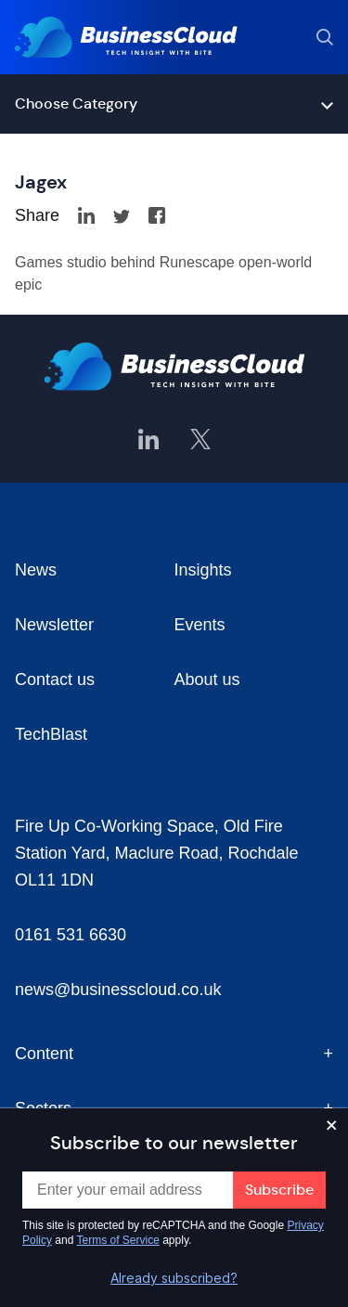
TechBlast (51, 734)
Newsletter (54, 624)
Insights (203, 570)
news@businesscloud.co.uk (118, 989)
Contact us (55, 679)
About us (207, 679)
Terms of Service (118, 1240)
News (36, 570)
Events (200, 624)
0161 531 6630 (70, 934)
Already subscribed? (174, 1278)
